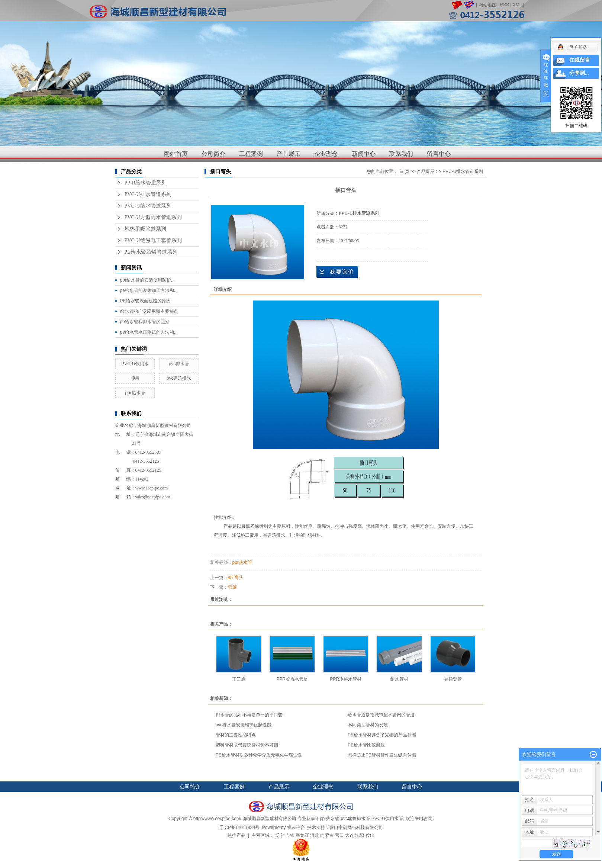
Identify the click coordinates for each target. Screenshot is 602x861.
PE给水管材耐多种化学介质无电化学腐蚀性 (259, 755)
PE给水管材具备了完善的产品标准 (382, 735)
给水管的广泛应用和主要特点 (149, 311)
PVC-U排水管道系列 (148, 194)
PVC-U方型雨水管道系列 (153, 217)
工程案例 (251, 154)
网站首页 (176, 154)
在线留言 (579, 60)
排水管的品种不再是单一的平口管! (250, 714)
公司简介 (213, 154)
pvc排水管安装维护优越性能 (244, 724)
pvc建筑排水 (179, 378)
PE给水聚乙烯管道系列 (151, 252)
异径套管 (453, 679)
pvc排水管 (179, 363)
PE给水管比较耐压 (366, 745)
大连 (349, 835)
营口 (339, 835)
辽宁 (279, 835)
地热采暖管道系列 (145, 229)
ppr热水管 (135, 392)
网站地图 (487, 4)
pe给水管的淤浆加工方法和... (149, 290)
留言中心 (439, 154)
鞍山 (370, 835)
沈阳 (359, 835)
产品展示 (288, 154)
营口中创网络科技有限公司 (356, 827)
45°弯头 (236, 577)
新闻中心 (364, 154)
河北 (314, 835)
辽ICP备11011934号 (239, 827)
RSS (504, 4)
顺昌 (135, 378)
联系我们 (401, 154)
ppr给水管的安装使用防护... (147, 280)
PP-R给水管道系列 (146, 183)
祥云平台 (296, 827)
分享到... (579, 73)
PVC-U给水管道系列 (148, 206)
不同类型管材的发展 (368, 724)
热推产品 (236, 835)
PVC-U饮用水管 (387, 818)
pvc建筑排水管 (355, 818)
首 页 (404, 171)
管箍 (232, 587)
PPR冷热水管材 (292, 679)
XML (517, 4)
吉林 (289, 835)
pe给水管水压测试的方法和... (149, 332)
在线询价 (337, 272)
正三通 (238, 679)
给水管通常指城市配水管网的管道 (381, 714)
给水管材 (399, 679)
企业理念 (326, 154)
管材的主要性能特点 (236, 735)
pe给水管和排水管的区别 (145, 321)
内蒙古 (327, 835)
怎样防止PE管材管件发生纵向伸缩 (382, 755)
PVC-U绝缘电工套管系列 (153, 240)
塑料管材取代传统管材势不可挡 (247, 745)
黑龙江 (302, 835)
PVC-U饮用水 (134, 363)
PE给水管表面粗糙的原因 (145, 300)
